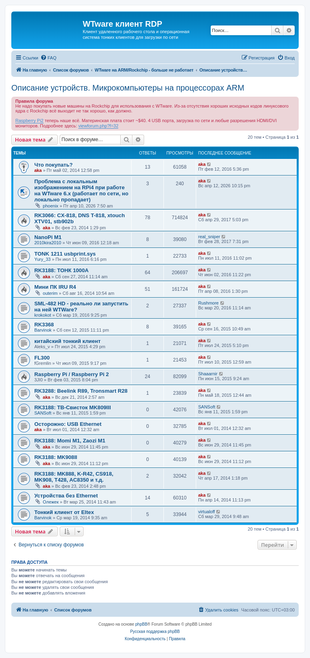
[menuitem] (48, 58)
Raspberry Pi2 (29, 120)
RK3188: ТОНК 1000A (61, 270)
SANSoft (42, 412)
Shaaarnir (208, 373)
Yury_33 (42, 259)
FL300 (42, 358)
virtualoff (206, 511)
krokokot (42, 315)
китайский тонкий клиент (67, 341)
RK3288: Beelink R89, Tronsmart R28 (81, 391)
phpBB (141, 624)
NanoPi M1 (47, 237)
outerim (50, 293)
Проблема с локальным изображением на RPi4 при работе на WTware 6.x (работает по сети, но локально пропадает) (81, 190)
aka (38, 170)
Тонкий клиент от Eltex (64, 512)
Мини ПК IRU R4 (55, 287)
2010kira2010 (47, 242)
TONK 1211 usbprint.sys (65, 254)
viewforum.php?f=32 (98, 125)
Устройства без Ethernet (66, 496)
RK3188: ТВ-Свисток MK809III (72, 407)
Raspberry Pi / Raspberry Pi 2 (71, 374)
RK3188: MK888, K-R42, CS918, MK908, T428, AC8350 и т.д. (73, 477)
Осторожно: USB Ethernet (67, 424)
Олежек (51, 501)
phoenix (51, 205)
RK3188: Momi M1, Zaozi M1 (69, 441)
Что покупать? (53, 165)
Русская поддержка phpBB (155, 631)
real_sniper (209, 236)
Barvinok (43, 330)
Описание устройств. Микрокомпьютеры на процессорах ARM (127, 87)
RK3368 (44, 325)
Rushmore (208, 302)
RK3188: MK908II (55, 457)
